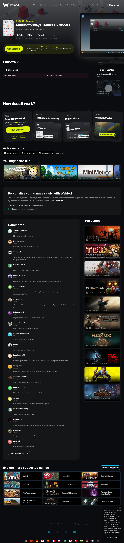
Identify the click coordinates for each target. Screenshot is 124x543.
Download (114, 5)
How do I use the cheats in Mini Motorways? (26, 205)
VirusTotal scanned (41, 38)
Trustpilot (58, 201)
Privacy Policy (75, 524)
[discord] (49, 532)
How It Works (33, 5)
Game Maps (53, 5)
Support (87, 524)
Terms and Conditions (58, 524)
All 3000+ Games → (25, 21)
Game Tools (64, 5)
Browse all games (110, 467)
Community (83, 5)
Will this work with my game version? (23, 209)
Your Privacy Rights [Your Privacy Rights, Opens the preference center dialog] (112, 538)
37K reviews (19, 38)
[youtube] (74, 532)
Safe (41, 35)
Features (74, 5)
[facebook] (66, 532)
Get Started (13, 48)
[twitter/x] (57, 532)
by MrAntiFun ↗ (54, 38)
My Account (94, 5)
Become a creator (39, 524)
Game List (43, 5)
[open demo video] (109, 88)
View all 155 (60, 153)
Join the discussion (19, 453)
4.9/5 (19, 35)
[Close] (120, 508)
